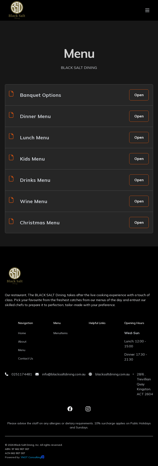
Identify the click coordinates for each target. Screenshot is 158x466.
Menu (21, 350)
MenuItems (60, 333)
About (22, 341)
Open (139, 94)
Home (22, 333)
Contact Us (25, 358)
